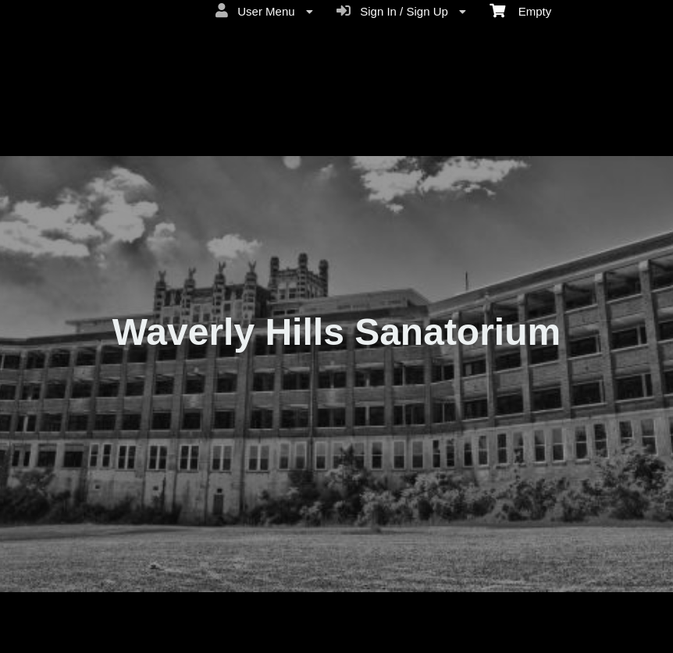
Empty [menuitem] (520, 10)
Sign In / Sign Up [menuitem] (401, 11)
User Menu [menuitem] (264, 11)
